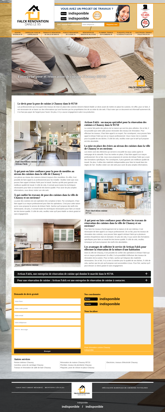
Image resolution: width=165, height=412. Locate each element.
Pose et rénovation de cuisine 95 (70, 33)
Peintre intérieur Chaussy (24, 362)
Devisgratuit (94, 15)
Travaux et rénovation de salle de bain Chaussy (32, 367)
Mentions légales (54, 387)
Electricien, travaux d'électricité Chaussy (122, 362)
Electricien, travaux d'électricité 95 (144, 33)
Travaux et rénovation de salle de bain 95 (51, 33)
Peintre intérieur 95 (17, 33)
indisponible (75, 13)
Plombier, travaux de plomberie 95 (106, 33)
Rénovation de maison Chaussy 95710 (75, 362)
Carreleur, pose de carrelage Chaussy (28, 365)
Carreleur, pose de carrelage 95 (32, 33)
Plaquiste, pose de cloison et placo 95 (124, 33)
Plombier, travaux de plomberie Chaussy (75, 365)
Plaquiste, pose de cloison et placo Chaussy (77, 367)
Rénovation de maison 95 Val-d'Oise (88, 33)
